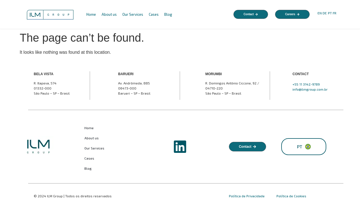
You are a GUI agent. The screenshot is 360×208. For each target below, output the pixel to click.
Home (91, 14)
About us (109, 14)
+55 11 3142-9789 (306, 84)
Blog (168, 14)
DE (325, 13)
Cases (154, 14)
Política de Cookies (291, 196)
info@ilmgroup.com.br (310, 89)
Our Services (132, 14)
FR (335, 13)
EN (320, 13)
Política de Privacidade (247, 196)
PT (330, 13)
